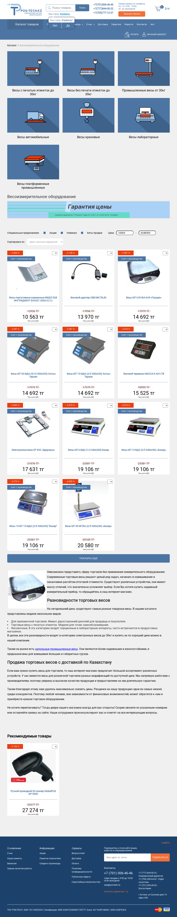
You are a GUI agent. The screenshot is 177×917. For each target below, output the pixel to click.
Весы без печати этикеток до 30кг (88, 92)
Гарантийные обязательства (86, 882)
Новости (128, 24)
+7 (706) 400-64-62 (148, 879)
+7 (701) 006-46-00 (148, 885)
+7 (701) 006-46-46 (118, 873)
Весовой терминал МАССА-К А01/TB (143, 373)
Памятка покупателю (50, 858)
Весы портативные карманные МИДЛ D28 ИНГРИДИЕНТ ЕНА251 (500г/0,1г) (33, 299)
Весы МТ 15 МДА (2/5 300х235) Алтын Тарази (88, 375)
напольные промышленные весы (56, 649)
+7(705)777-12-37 (103, 12)
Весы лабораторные (144, 137)
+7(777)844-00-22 (103, 8)
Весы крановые (88, 137)
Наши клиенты (14, 858)
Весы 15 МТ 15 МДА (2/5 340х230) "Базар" (33, 526)
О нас (90, 24)
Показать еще (88, 558)
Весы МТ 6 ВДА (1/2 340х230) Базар (88, 450)
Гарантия (116, 24)
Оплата (75, 863)
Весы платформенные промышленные (33, 185)
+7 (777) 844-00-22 (148, 873)
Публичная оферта (81, 877)
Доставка (103, 24)
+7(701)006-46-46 (103, 4)
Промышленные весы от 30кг (143, 90)
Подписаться (160, 857)
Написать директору (116, 891)
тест (152, 24)
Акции (53, 232)
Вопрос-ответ (78, 853)
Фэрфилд (65, 14)
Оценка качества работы (19, 868)
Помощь (77, 24)
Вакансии (12, 863)
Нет (55, 25)
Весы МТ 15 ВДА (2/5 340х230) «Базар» (144, 450)
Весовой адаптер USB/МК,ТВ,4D (88, 297)
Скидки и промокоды (50, 863)
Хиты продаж (94, 232)
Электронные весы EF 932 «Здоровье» (33, 450)
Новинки (72, 232)
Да (68, 25)
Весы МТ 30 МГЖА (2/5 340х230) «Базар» (88, 526)
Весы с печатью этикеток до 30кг (33, 92)
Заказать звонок (132, 14)
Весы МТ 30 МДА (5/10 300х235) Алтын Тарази (33, 375)
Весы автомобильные (33, 137)
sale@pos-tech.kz (112, 885)
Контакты (142, 24)
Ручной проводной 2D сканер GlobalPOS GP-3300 (33, 792)
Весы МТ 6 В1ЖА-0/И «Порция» (143, 297)
